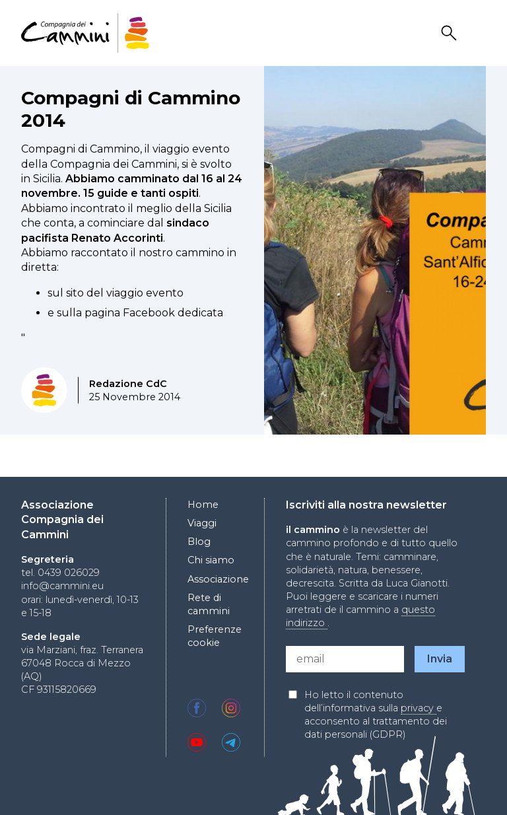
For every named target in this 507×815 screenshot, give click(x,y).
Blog (199, 542)
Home (203, 505)
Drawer (477, 33)
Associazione (218, 579)
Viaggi (202, 523)
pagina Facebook (129, 312)
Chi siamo (210, 560)
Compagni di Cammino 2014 (130, 109)
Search (450, 33)
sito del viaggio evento (125, 293)
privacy (418, 708)
